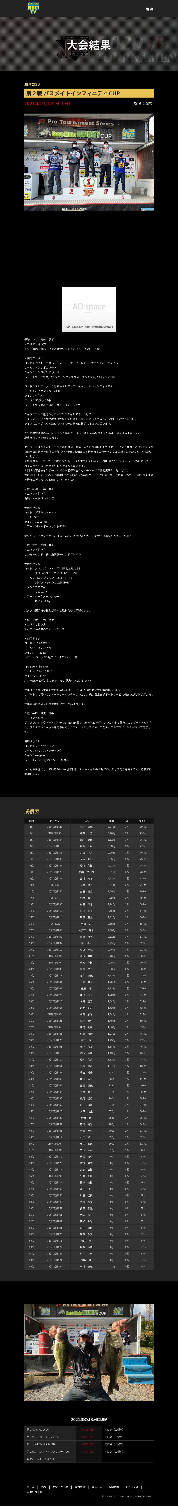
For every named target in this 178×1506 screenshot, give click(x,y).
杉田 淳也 (86, 904)
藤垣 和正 (86, 1046)
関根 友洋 (86, 1221)
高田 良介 (86, 1189)
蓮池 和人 (86, 995)
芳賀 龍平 (86, 859)
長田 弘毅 (86, 1208)
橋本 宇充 (86, 1163)
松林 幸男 (86, 1021)
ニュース (97, 1487)
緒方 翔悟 (86, 962)
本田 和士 (86, 1137)
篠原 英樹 (86, 1182)
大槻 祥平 (86, 1215)
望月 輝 (86, 1260)
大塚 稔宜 (86, 1202)
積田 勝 (86, 1240)
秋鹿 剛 (86, 1118)
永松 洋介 (86, 969)
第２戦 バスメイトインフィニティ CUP (48, 1451)
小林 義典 (86, 827)
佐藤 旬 (86, 924)
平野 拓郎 (86, 1176)
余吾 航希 (86, 1014)
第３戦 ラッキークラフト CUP (44, 1437)
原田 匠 (86, 1040)
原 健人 (86, 943)
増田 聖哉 (86, 1143)
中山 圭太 (86, 1079)
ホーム (31, 1487)
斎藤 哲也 (86, 936)
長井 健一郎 (86, 872)
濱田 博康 (86, 1072)
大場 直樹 (86, 1169)
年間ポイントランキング (41, 1459)
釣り (43, 1487)
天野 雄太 (86, 885)
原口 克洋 (86, 1124)
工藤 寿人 (86, 982)
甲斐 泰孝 (86, 1247)
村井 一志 (86, 1253)
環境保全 (80, 1487)
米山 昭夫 (86, 911)
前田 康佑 (86, 1228)
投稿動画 (114, 1487)
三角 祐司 (86, 1150)
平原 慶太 (86, 917)
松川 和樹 (86, 865)
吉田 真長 (86, 891)
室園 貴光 (86, 1085)
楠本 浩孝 (86, 1053)
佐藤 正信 (86, 846)
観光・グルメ (60, 1487)
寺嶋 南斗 (86, 1131)
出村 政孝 (86, 878)
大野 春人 (86, 1092)
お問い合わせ (34, 1491)
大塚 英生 (86, 1111)
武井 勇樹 (86, 839)
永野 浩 (86, 988)
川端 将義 (86, 1033)
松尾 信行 (86, 1098)
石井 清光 (86, 975)
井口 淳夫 (86, 852)
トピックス (132, 1487)
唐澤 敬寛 (86, 1234)
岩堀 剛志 (86, 1008)
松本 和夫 (86, 1059)
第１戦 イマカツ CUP (39, 1429)
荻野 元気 (86, 949)
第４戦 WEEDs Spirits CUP (41, 1444)
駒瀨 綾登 (86, 1156)
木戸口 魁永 (86, 930)
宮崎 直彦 (86, 1066)
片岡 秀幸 (86, 1027)
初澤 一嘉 (86, 833)
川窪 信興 (86, 1195)
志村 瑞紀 (86, 1266)
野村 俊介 (86, 898)
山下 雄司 (86, 1105)
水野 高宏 (86, 1001)
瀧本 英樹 (86, 956)
